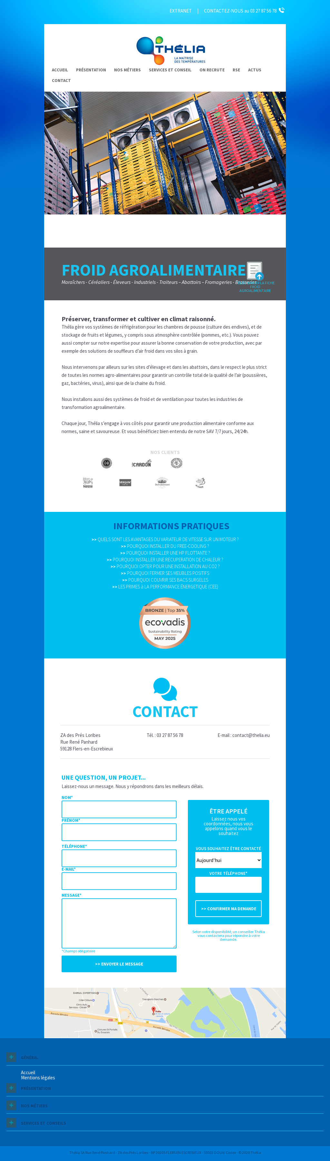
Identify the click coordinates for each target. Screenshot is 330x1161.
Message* (72, 895)
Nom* (67, 797)
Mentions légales (38, 1078)
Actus (254, 70)
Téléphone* (74, 846)
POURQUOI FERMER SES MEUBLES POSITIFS (165, 573)
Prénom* (71, 820)
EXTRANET (181, 11)
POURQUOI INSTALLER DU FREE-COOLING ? (165, 546)
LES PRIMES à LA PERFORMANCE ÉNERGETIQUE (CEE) (165, 587)
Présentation (91, 70)
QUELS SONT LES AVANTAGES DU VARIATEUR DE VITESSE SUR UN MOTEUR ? (165, 539)
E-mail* (69, 869)
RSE (236, 70)
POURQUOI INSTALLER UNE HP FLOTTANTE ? (165, 553)
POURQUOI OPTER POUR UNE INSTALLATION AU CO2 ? (165, 566)
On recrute (212, 70)
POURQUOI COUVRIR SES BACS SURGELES (165, 580)
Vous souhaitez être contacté (228, 849)
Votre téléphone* (228, 873)
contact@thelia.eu (251, 735)
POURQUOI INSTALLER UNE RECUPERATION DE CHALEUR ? (165, 560)
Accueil (60, 70)
